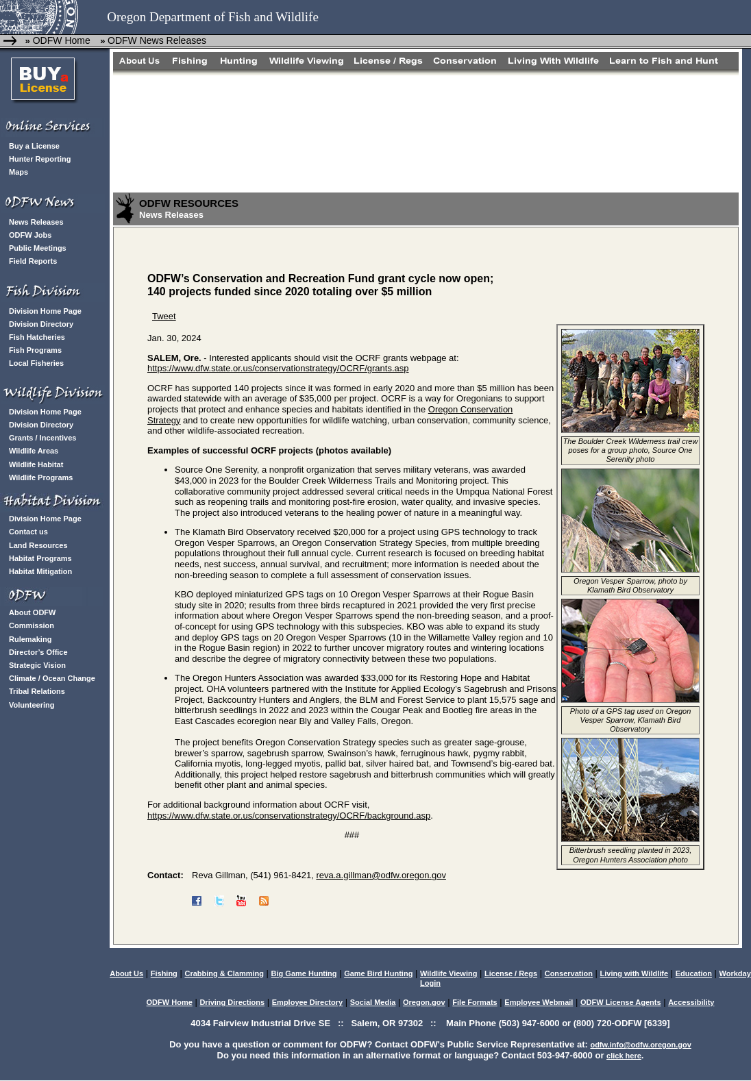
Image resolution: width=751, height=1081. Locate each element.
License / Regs (510, 973)
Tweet (164, 316)
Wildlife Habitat (36, 464)
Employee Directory (307, 1002)
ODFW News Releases (157, 40)
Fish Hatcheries (37, 337)
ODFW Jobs (30, 235)
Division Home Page (45, 311)
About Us (126, 973)
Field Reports (33, 261)
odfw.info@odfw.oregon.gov (640, 1045)
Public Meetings (37, 248)
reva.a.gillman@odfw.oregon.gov (381, 875)
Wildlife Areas (33, 451)
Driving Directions (231, 1002)
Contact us (28, 531)
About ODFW (32, 612)
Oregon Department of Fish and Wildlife (213, 17)
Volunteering (31, 705)
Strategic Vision (37, 665)
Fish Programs (35, 350)
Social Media (373, 1002)
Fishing (164, 973)
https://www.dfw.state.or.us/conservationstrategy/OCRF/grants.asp (278, 368)
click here (623, 1056)
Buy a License (34, 146)
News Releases (36, 222)
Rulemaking (30, 639)
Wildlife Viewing (448, 973)
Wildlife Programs (41, 477)
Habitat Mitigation (40, 571)
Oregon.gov (424, 1002)
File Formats (474, 1002)
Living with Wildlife (634, 973)
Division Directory (41, 324)
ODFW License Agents (620, 1002)
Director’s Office (38, 652)
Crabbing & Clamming (224, 973)
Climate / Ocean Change (52, 678)
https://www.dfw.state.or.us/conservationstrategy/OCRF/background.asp (288, 815)
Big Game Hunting (304, 973)
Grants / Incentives (42, 438)
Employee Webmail (538, 1002)
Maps (18, 172)
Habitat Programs (40, 558)
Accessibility (691, 1002)
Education (694, 973)
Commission (31, 625)
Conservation (569, 973)
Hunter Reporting (40, 159)
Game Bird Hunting (378, 973)
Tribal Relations (37, 691)
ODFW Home (60, 40)
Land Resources (38, 545)
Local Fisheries (36, 363)
